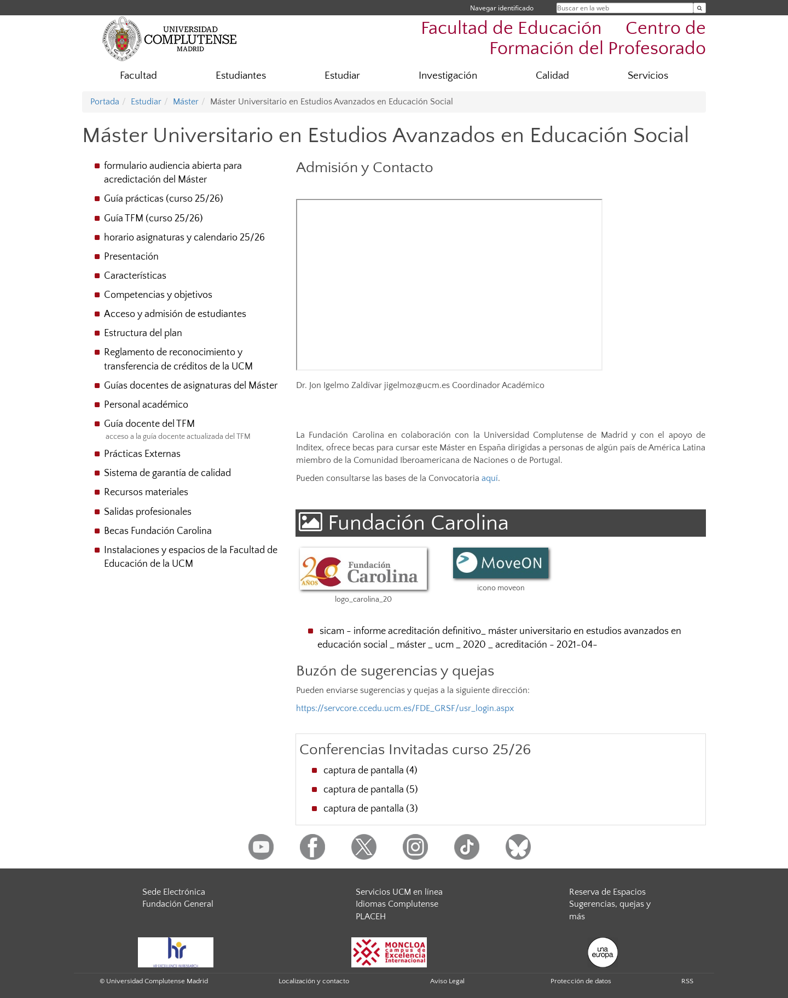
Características (135, 276)
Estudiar (342, 75)
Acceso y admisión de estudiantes (175, 314)
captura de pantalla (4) (370, 770)
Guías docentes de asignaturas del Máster (190, 385)
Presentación (131, 256)
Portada (104, 102)
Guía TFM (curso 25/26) (153, 218)
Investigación (448, 75)
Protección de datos (581, 981)
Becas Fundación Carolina (158, 531)
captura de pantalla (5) (370, 789)
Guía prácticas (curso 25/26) (163, 198)
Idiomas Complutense (397, 904)
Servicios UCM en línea (399, 892)
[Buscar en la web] (699, 8)
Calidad (552, 75)
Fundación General (177, 904)
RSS (687, 981)
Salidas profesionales (148, 512)
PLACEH (371, 916)
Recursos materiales (146, 492)
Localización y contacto (314, 981)
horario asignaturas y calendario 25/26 (184, 237)
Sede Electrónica (173, 892)
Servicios (648, 75)
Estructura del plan (143, 333)
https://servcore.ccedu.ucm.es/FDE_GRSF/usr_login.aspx (405, 708)
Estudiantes (241, 75)
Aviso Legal (447, 981)
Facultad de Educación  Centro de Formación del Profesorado (563, 39)
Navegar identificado (502, 8)
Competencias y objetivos (158, 295)
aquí (490, 478)
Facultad (138, 75)
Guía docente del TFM (149, 424)
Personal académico (146, 405)
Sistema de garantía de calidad (167, 473)
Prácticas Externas (142, 454)
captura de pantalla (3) (370, 808)
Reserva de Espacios (607, 892)
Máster (186, 102)
